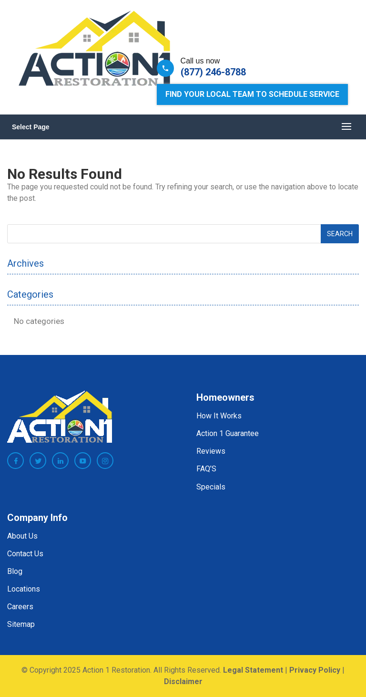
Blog (14, 571)
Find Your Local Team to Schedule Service (252, 94)
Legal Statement (253, 670)
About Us (22, 536)
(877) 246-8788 (213, 72)
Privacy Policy (314, 670)
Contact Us (25, 553)
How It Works (219, 415)
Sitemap (21, 624)
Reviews (210, 451)
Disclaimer (183, 681)
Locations (23, 588)
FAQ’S (206, 468)
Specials (210, 486)
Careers (20, 606)
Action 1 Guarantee (227, 433)
